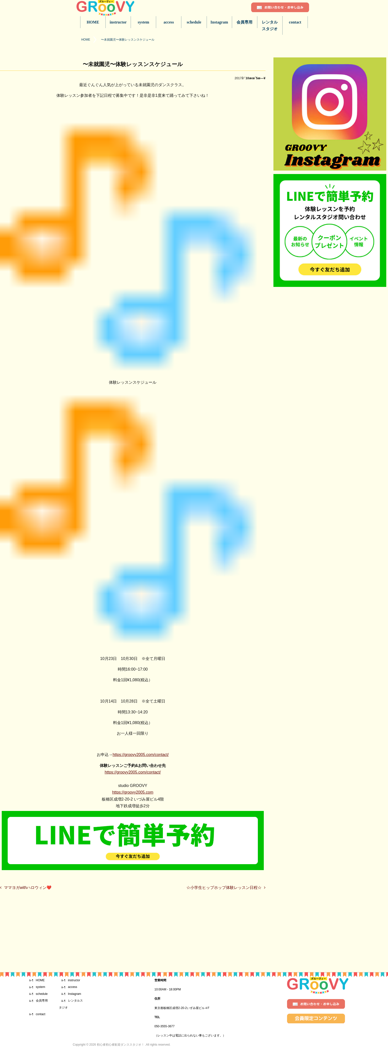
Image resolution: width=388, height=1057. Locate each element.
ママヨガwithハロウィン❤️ (27, 887)
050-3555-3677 (164, 1026)
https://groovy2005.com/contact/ (141, 755)
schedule (194, 22)
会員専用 (244, 22)
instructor (118, 22)
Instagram (219, 22)
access (169, 22)
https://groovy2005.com (132, 792)
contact (295, 22)
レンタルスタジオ (270, 25)
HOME (93, 22)
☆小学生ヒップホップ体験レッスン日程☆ (224, 887)
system (143, 22)
